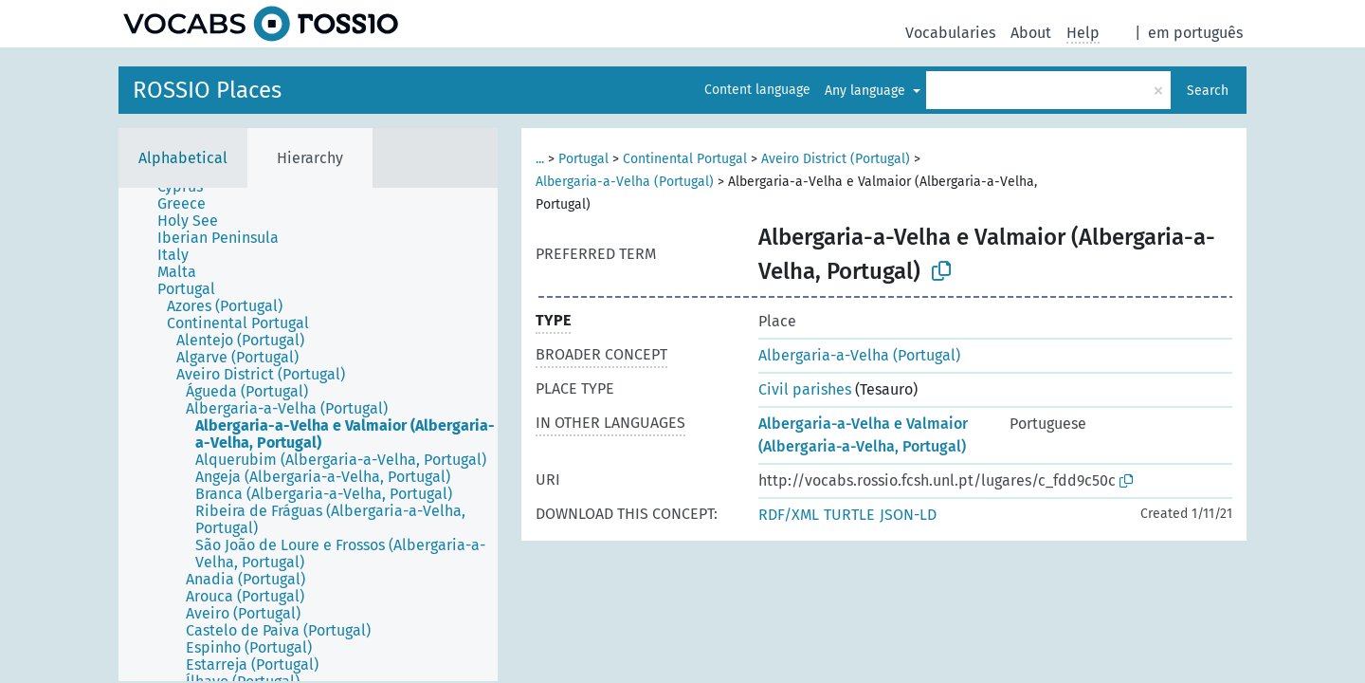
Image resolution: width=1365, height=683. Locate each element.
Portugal (583, 159)
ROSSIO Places (207, 90)
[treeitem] (189, 203)
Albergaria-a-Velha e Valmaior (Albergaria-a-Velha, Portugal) (863, 435)
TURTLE (849, 515)
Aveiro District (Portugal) (835, 159)
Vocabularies (950, 33)
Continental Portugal (685, 159)
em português (1195, 33)
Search (1207, 91)
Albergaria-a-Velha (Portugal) (625, 182)
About (1030, 33)
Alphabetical (183, 158)
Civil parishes (804, 389)
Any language (867, 91)
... (540, 159)
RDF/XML (788, 515)
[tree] (308, 434)
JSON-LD (908, 515)
